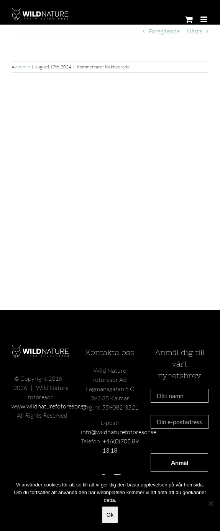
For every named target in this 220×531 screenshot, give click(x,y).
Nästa (194, 31)
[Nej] (210, 503)
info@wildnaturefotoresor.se (118, 432)
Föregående (164, 31)
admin (24, 67)
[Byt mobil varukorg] (189, 19)
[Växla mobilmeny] (204, 19)
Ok (110, 515)
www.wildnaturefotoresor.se (49, 406)
